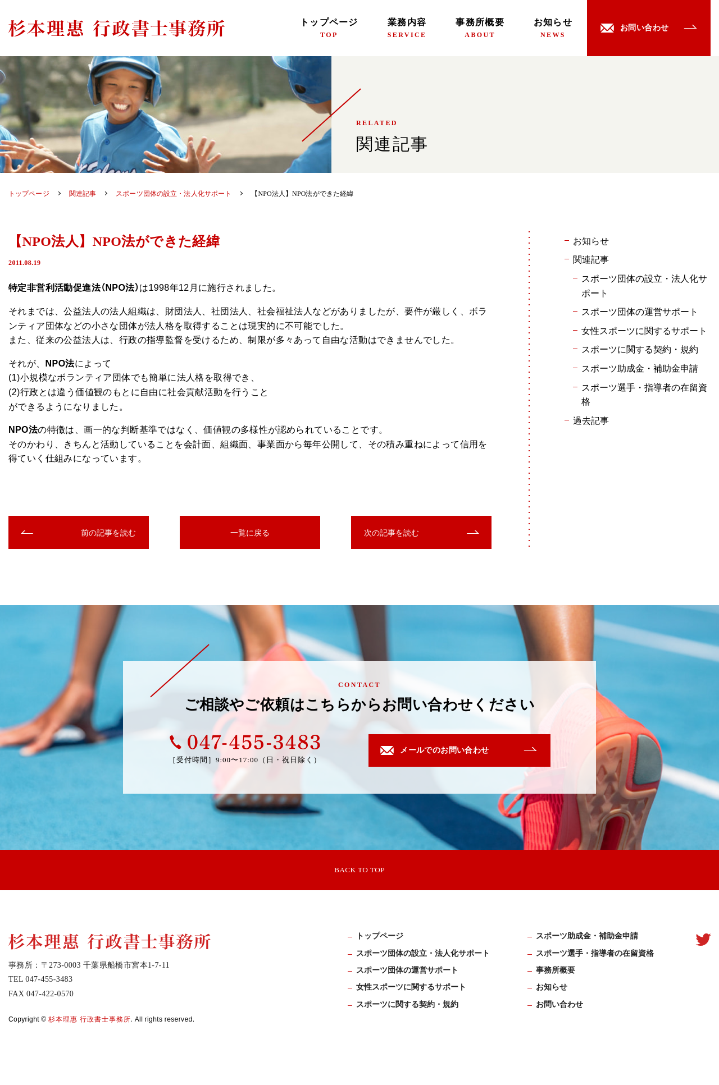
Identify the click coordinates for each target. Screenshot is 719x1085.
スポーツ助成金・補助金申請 (639, 367)
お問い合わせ (559, 1008)
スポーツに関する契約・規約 (639, 348)
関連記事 (591, 258)
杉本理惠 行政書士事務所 (89, 1022)
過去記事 (591, 420)
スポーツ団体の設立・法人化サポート (644, 285)
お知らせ (553, 28)
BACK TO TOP (359, 870)
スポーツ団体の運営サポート (639, 311)
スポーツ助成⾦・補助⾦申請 (587, 939)
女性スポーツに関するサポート (644, 330)
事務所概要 (480, 28)
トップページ (329, 28)
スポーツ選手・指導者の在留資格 (644, 394)
